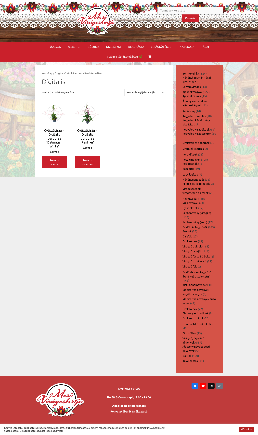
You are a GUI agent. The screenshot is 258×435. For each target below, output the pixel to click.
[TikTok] (219, 386)
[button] (235, 429)
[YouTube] (203, 386)
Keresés (190, 18)
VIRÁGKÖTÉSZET (161, 46)
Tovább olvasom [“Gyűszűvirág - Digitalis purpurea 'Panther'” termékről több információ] (87, 162)
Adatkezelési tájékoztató (129, 405)
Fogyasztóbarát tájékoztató (128, 411)
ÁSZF (206, 46)
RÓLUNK (93, 46)
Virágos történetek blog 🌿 (124, 56)
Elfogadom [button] (246, 429)
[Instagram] (211, 386)
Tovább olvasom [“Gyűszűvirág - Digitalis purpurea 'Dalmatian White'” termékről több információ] (54, 162)
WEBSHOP (74, 46)
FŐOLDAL (54, 46)
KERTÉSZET (114, 46)
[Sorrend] (145, 92)
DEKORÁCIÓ (136, 46)
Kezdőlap (47, 73)
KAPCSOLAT (188, 46)
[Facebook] (195, 386)
